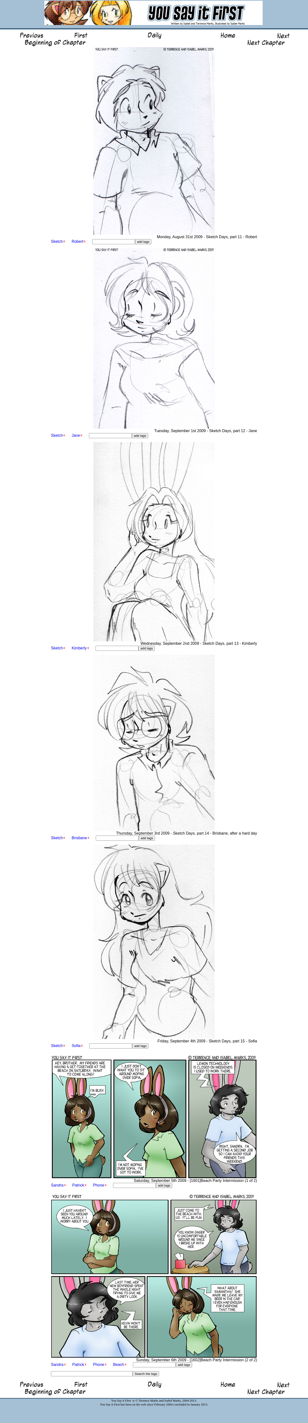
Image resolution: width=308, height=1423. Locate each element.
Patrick (78, 1185)
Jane (76, 435)
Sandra (57, 1185)
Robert (77, 241)
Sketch (57, 241)
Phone (98, 1185)
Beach (118, 1364)
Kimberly (79, 648)
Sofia (76, 1046)
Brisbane (79, 838)
